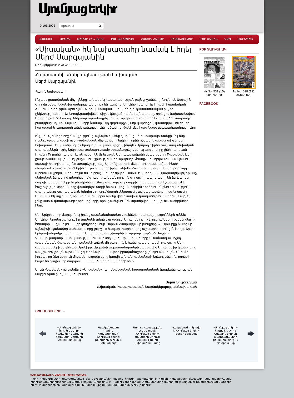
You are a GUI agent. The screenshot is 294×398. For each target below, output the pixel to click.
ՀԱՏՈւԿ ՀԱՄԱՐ (152, 39)
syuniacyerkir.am (41, 374)
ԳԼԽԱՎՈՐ (46, 39)
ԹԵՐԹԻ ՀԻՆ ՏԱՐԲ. (91, 39)
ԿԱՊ (227, 39)
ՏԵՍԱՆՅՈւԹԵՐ (181, 39)
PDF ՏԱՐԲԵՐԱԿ (122, 39)
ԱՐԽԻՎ (65, 39)
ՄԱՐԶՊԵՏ (245, 39)
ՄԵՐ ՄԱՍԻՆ (208, 39)
